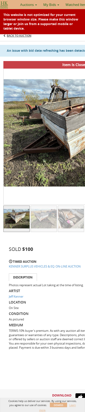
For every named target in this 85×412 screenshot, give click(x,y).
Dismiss (58, 405)
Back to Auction (19, 36)
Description (23, 277)
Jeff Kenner (16, 296)
